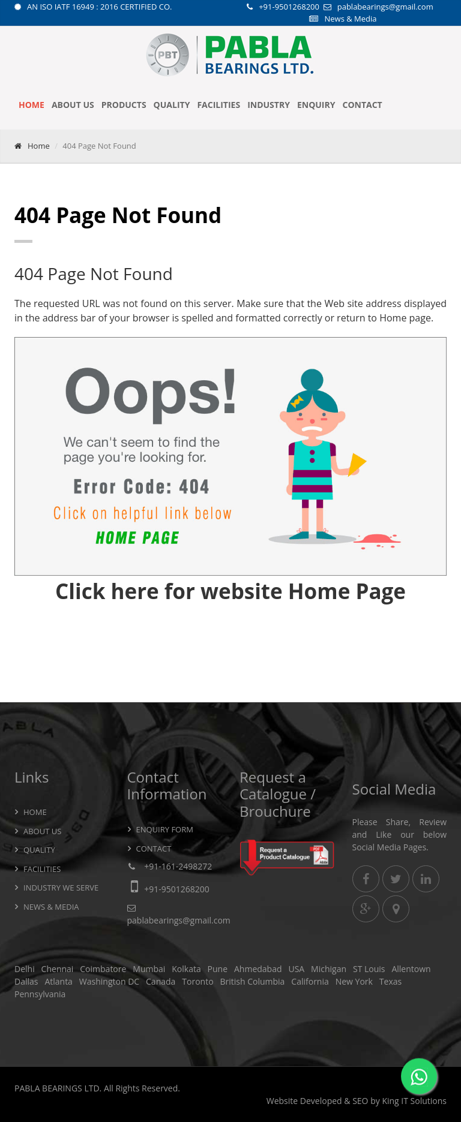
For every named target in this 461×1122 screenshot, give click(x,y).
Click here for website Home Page (230, 591)
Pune (217, 968)
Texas (390, 981)
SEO (360, 1100)
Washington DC (109, 981)
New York (354, 981)
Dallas (26, 981)
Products (123, 104)
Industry (268, 104)
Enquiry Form (164, 829)
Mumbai (149, 968)
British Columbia (252, 981)
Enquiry (316, 104)
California (309, 981)
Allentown (410, 968)
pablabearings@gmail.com (385, 6)
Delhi (24, 968)
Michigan (328, 968)
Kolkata (186, 968)
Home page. (406, 317)
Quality (172, 104)
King (390, 1100)
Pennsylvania (39, 994)
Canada (160, 981)
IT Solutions (424, 1100)
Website (282, 1100)
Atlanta (58, 981)
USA (296, 968)
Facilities (218, 104)
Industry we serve (60, 887)
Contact (362, 104)
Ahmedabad (258, 968)
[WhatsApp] (419, 1078)
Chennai (57, 968)
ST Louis (369, 968)
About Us (73, 104)
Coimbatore (103, 968)
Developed (321, 1100)
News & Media (350, 18)
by (375, 1100)
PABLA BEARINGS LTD (57, 1088)
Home (31, 104)
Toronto (197, 981)
